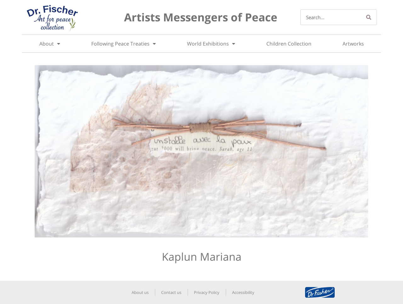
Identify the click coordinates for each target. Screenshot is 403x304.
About (49, 43)
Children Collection (288, 43)
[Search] (369, 17)
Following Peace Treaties (123, 43)
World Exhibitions (211, 43)
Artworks (353, 43)
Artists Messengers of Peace (200, 17)
